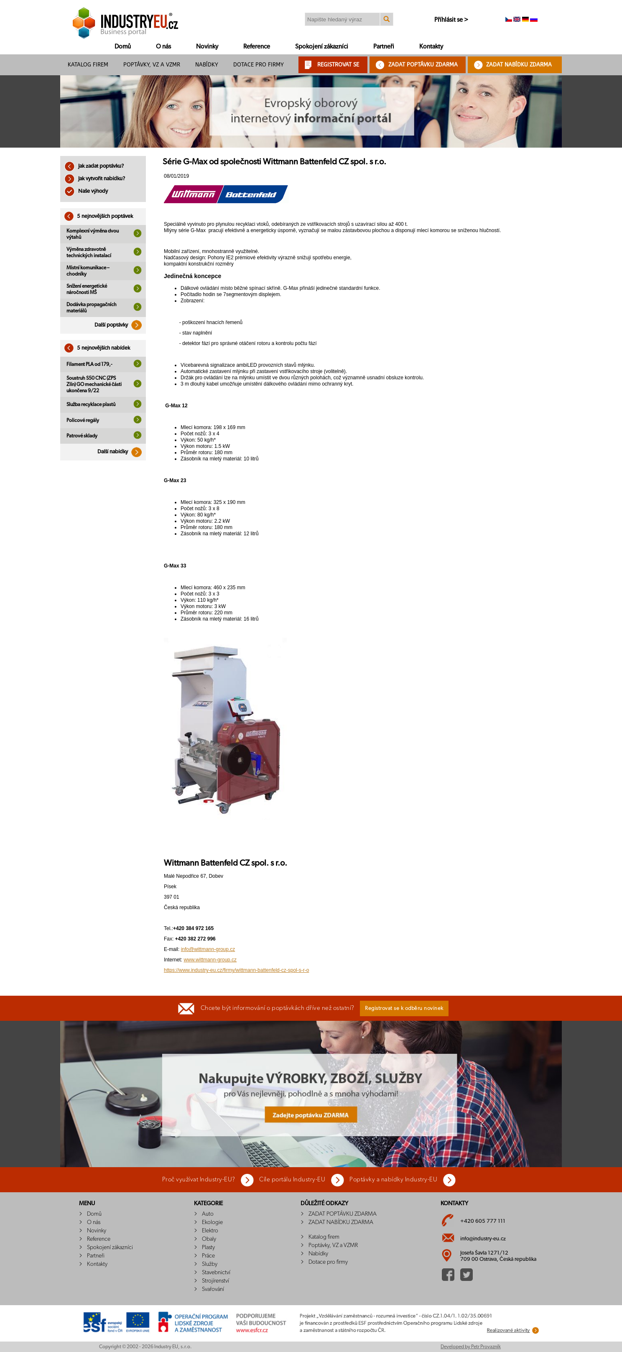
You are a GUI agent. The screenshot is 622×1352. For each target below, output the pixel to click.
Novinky (207, 46)
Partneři (383, 46)
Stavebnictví (216, 1272)
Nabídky (206, 64)
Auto (208, 1214)
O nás (163, 46)
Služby (209, 1264)
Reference (256, 46)
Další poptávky (120, 325)
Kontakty (431, 46)
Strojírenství (215, 1281)
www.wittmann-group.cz (210, 960)
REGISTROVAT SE (338, 64)
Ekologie (212, 1222)
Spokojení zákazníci (321, 46)
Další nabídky (121, 452)
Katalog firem (88, 64)
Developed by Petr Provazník (471, 1346)
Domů (123, 46)
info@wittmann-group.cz (208, 949)
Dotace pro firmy (258, 64)
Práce (208, 1256)
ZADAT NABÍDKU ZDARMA (519, 64)
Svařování (213, 1289)
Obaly (209, 1239)
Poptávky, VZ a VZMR (151, 64)
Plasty (208, 1247)
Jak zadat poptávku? (94, 166)
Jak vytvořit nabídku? (94, 178)
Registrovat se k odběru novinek (404, 1008)
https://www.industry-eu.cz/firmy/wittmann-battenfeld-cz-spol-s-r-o (236, 970)
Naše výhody (86, 191)
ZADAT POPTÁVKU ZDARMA (423, 64)
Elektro (210, 1231)
